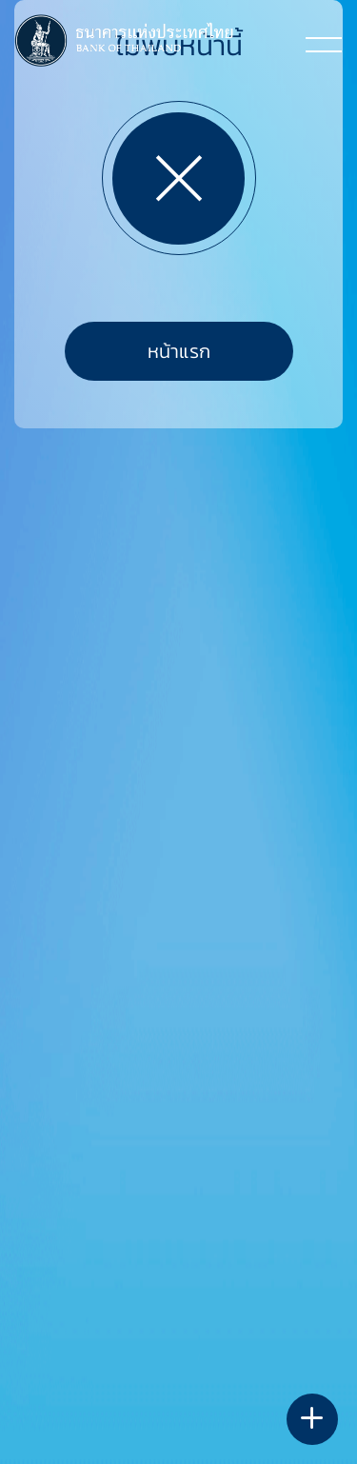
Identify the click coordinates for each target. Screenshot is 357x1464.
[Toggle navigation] (324, 44)
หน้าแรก (179, 351)
